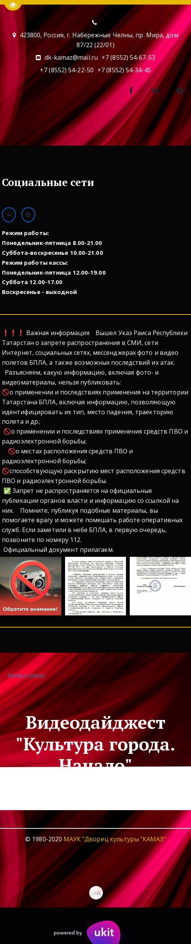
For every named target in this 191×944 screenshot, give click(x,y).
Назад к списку (25, 675)
